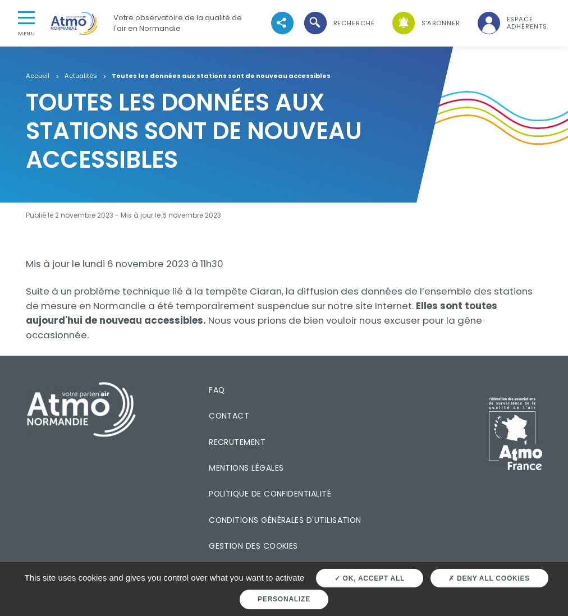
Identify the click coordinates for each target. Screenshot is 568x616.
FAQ (217, 390)
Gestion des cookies (253, 545)
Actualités (81, 76)
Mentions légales (246, 468)
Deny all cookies (489, 578)
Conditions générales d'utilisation (285, 520)
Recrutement (237, 442)
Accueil (37, 76)
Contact (229, 415)
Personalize (284, 599)
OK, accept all (370, 578)
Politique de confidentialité (270, 493)
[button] (338, 23)
